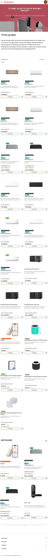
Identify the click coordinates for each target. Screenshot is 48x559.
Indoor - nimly (27, 502)
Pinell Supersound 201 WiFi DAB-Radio (8, 304)
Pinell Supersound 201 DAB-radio (31, 304)
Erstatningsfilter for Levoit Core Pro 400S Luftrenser (35, 340)
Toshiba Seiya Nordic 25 (5, 270)
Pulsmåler (2, 340)
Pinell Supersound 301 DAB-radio (31, 269)
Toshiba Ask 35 (3, 84)
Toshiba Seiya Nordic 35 (5, 233)
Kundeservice (4, 538)
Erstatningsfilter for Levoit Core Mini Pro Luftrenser (35, 376)
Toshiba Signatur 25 (4, 159)
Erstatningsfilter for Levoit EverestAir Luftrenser (11, 375)
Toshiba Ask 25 (3, 121)
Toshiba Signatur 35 (28, 159)
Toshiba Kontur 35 (28, 84)
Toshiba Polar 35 (4, 196)
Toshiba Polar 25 (28, 233)
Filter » (3, 62)
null (46, 440)
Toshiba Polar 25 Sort (29, 196)
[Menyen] (1, 2)
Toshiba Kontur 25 (28, 121)
